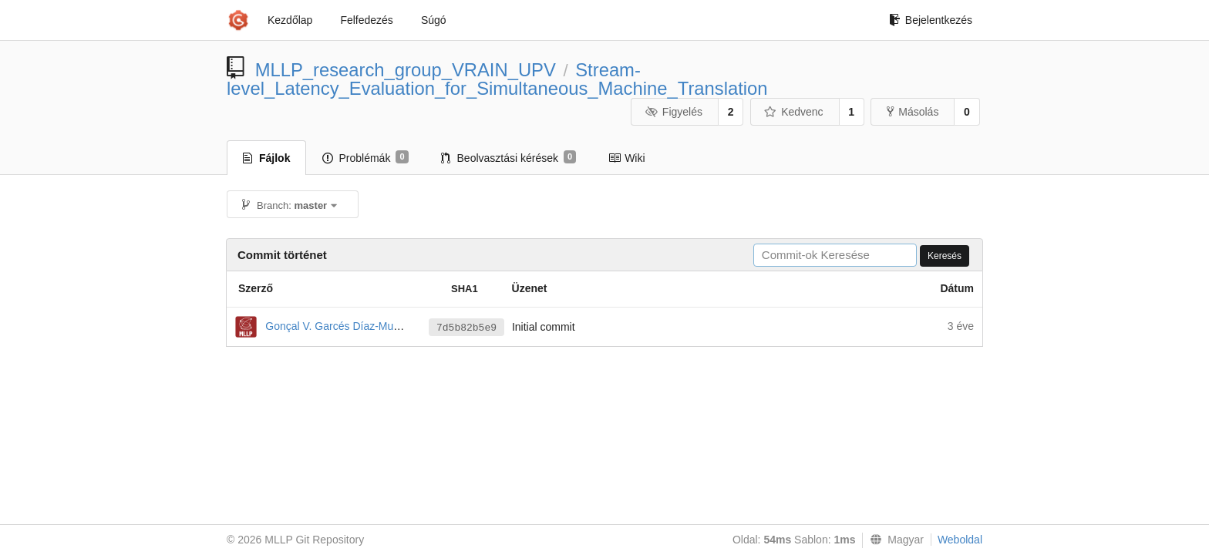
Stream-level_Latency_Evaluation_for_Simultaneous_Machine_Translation (497, 79)
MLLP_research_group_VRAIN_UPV (405, 69)
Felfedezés (366, 20)
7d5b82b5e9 (466, 328)
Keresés (944, 256)
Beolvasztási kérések (509, 157)
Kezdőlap (290, 20)
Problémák (365, 157)
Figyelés (673, 112)
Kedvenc (793, 112)
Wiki (626, 158)
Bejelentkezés (930, 20)
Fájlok (266, 158)
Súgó (433, 20)
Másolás (912, 112)
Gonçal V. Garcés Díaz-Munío (336, 326)
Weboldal (960, 539)
